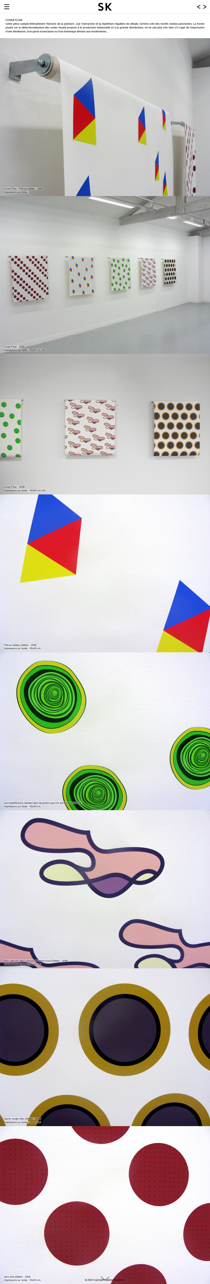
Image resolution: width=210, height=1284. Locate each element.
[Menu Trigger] (6, 6)
